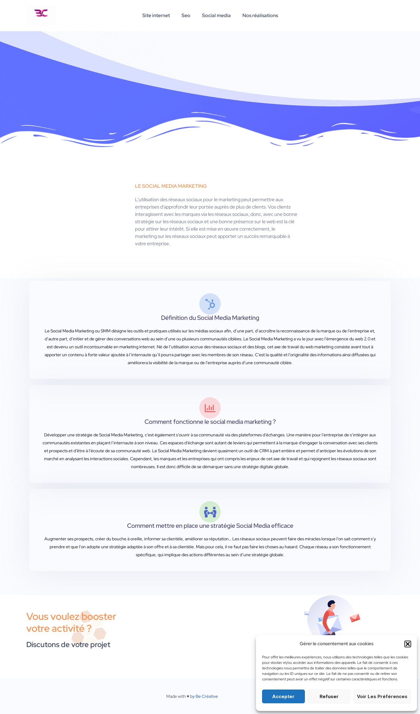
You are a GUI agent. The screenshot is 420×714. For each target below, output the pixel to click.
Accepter (283, 696)
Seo (186, 15)
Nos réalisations (257, 15)
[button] (408, 644)
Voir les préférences (382, 696)
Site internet (159, 15)
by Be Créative (204, 696)
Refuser (329, 696)
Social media (215, 15)
